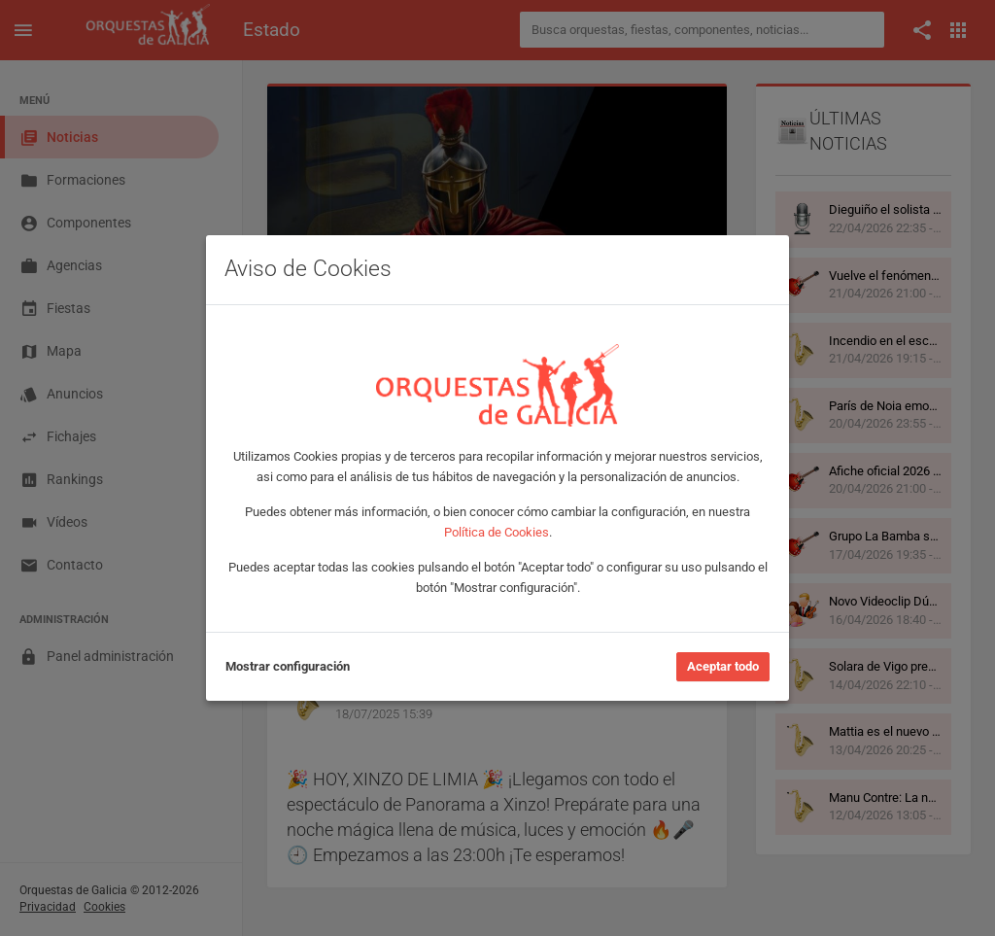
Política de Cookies (496, 532)
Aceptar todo (723, 666)
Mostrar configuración (287, 666)
